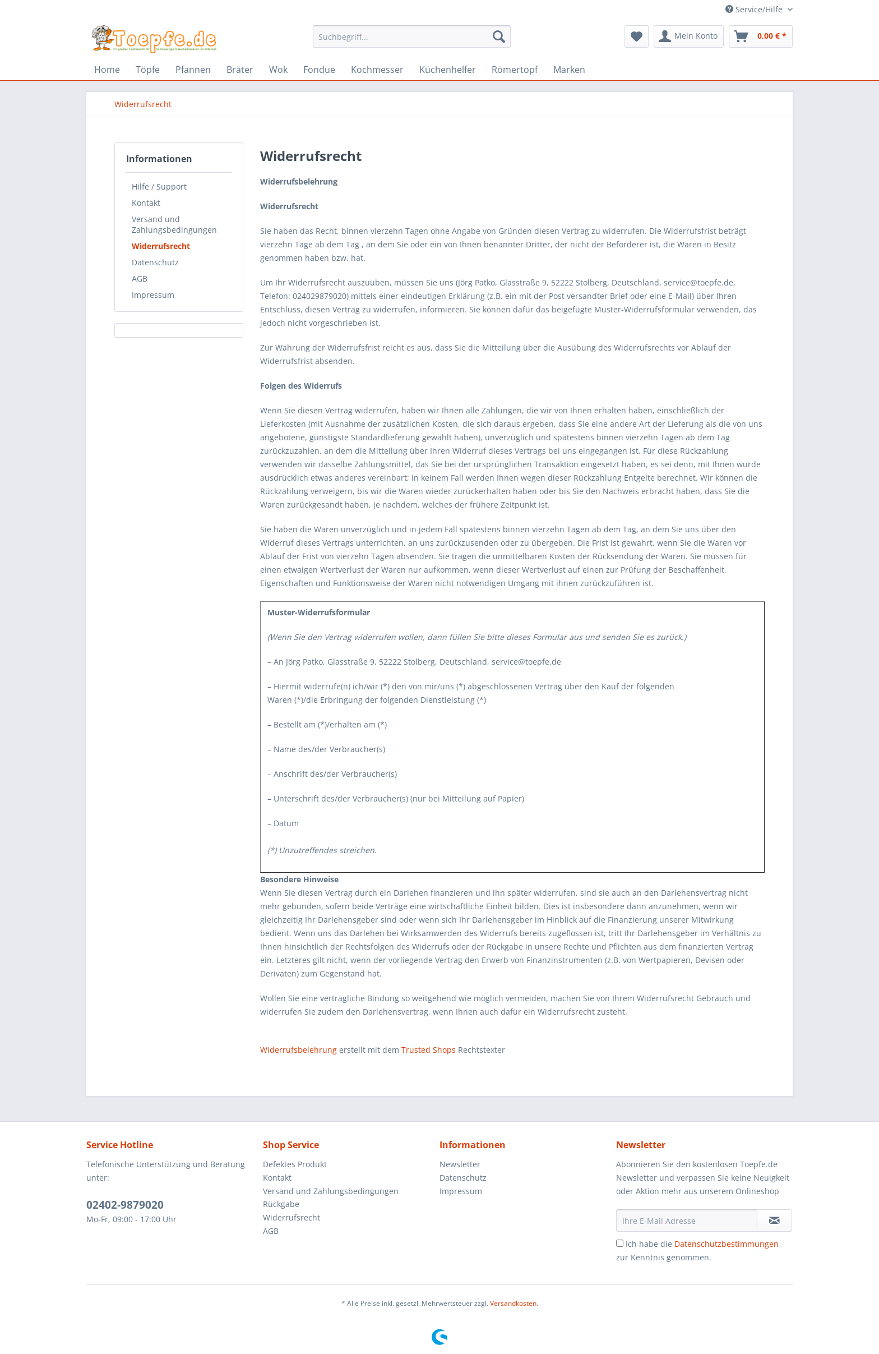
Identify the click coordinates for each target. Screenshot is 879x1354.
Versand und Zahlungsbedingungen (174, 224)
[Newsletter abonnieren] (774, 1220)
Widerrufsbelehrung (298, 1049)
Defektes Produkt (295, 1164)
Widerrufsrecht (161, 246)
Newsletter (460, 1164)
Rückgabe (281, 1204)
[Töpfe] (148, 69)
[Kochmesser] (377, 69)
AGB (139, 278)
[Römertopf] (514, 69)
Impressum (153, 294)
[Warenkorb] (761, 36)
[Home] (107, 69)
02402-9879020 (125, 1205)
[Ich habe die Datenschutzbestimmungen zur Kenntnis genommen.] (619, 1243)
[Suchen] (499, 36)
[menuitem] (412, 41)
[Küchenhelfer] (447, 69)
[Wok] (278, 69)
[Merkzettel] (636, 36)
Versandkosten (513, 1303)
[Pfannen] (193, 69)
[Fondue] (319, 69)
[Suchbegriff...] (412, 36)
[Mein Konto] (689, 36)
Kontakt (146, 202)
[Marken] (569, 69)
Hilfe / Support (159, 186)
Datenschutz (155, 262)
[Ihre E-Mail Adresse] (686, 1220)
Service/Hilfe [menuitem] (755, 9)
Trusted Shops (428, 1049)
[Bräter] (240, 69)
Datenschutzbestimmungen (726, 1243)
